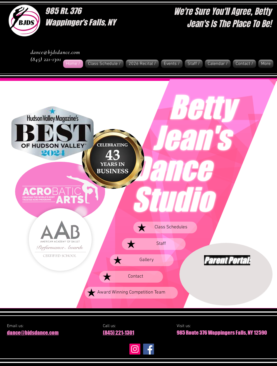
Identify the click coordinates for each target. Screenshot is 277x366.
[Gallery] (142, 260)
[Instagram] (134, 349)
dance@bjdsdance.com (55, 52)
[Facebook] (148, 349)
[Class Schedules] (165, 227)
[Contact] (131, 277)
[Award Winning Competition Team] (131, 293)
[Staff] (154, 244)
